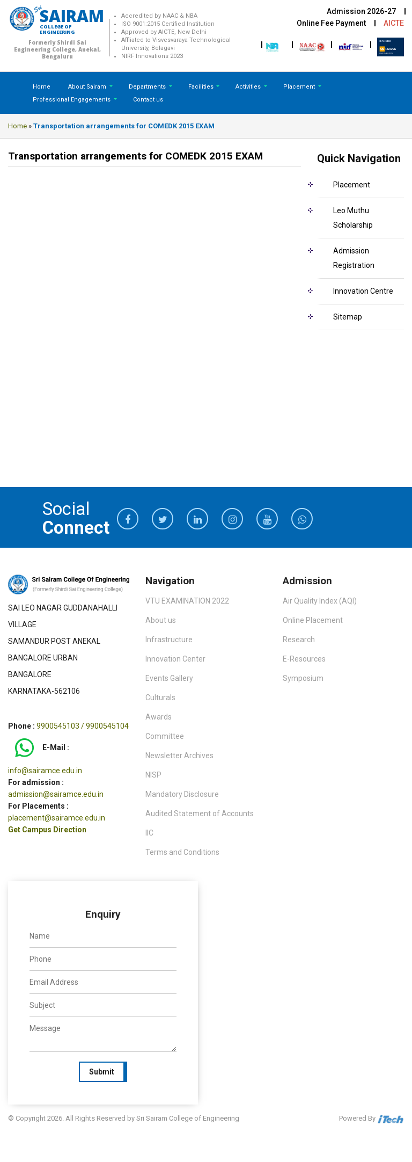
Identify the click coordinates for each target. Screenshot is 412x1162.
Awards (158, 717)
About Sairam (87, 86)
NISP (153, 775)
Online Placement (313, 620)
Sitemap (347, 317)
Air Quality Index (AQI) (320, 601)
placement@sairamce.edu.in (56, 818)
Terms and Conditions (182, 852)
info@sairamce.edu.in (45, 770)
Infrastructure (169, 639)
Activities (249, 86)
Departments (148, 86)
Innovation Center (175, 659)
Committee (164, 736)
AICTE (394, 23)
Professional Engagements (72, 99)
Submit (101, 1071)
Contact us (148, 99)
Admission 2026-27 (361, 11)
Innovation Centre (363, 291)
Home (41, 86)
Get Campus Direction (47, 829)
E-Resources (304, 659)
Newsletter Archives (179, 755)
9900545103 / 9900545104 (82, 726)
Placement (300, 86)
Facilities (201, 86)
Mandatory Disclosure (182, 794)
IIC (149, 833)
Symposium (303, 678)
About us (160, 620)
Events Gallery (169, 678)
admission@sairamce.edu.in (56, 794)
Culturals (160, 697)
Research (299, 639)
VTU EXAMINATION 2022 (187, 601)
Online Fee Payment (331, 23)
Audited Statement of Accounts (199, 813)
